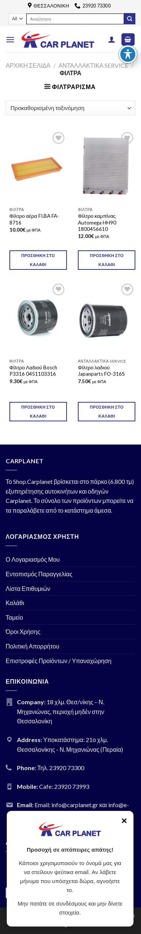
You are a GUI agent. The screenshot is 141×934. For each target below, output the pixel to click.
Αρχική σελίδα (28, 65)
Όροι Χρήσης (23, 631)
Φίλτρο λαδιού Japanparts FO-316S (101, 370)
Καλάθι (15, 602)
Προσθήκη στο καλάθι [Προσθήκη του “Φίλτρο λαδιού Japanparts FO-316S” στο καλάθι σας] (106, 411)
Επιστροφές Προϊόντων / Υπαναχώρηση (59, 660)
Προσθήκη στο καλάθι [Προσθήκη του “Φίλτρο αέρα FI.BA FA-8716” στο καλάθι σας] (38, 260)
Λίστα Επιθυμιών (28, 588)
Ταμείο (14, 617)
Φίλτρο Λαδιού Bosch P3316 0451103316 (33, 370)
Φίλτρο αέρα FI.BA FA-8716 (34, 219)
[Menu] (10, 39)
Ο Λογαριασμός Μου (33, 559)
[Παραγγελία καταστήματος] (70, 108)
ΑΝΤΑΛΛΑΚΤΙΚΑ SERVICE (93, 65)
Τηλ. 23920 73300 (60, 767)
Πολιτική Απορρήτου (32, 646)
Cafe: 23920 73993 (64, 786)
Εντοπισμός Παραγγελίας (39, 573)
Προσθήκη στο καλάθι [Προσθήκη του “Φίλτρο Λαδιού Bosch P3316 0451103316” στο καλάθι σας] (38, 411)
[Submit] (129, 18)
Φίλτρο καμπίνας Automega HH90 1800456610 (97, 222)
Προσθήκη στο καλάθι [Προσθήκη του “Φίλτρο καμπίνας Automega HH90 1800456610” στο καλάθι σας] (106, 260)
